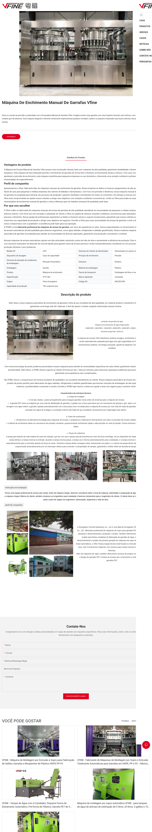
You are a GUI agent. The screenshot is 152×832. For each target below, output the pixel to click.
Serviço (135, 721)
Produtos (125, 721)
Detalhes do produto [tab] (76, 157)
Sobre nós (144, 721)
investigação (11, 137)
